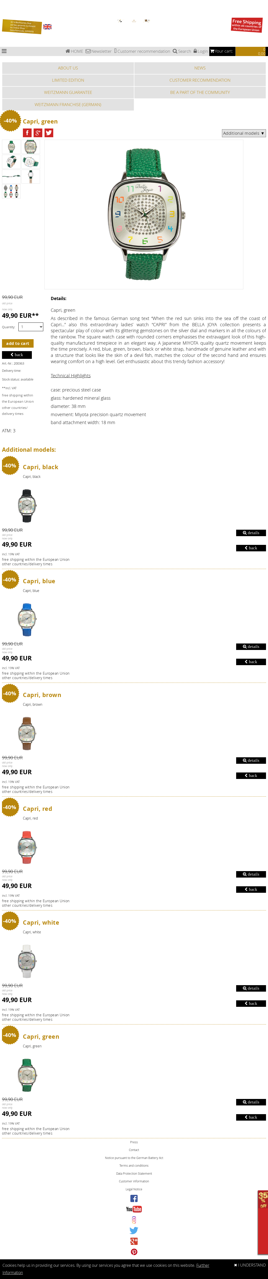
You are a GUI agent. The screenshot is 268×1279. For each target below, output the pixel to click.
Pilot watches (4, 7)
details (251, 532)
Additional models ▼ (244, 133)
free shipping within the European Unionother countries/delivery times (36, 561)
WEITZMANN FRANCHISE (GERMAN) (68, 104)
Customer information (134, 1181)
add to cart (17, 343)
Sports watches (5, 13)
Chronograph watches (7, 4)
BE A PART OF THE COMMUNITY (200, 92)
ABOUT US (68, 68)
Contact (134, 1150)
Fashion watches (5, 16)
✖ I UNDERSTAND (250, 1265)
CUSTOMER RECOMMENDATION (199, 80)
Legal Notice (134, 1189)
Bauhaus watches (6, 1)
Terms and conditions (134, 1165)
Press (134, 1142)
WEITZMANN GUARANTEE (68, 92)
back (17, 354)
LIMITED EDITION (68, 80)
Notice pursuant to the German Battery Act (134, 1158)
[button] (27, 132)
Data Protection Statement (134, 1173)
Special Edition (5, 10)
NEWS (200, 68)
